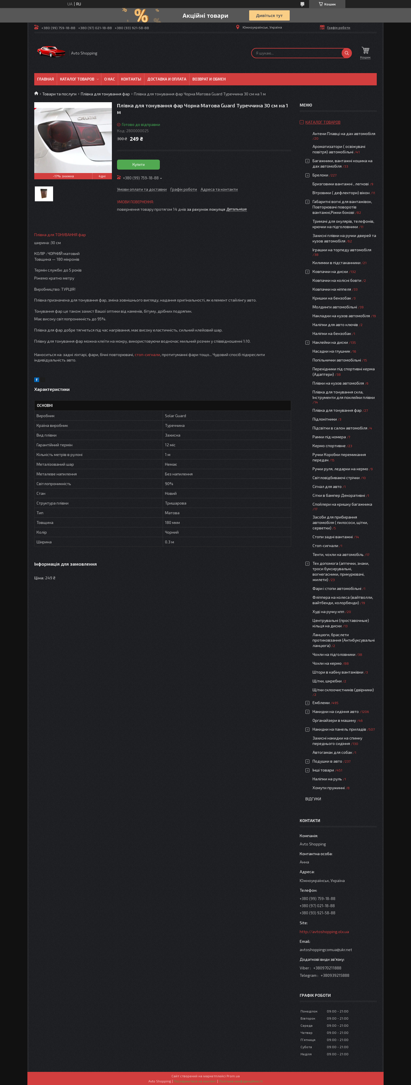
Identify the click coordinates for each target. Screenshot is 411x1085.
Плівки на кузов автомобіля (338, 383)
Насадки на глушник (331, 351)
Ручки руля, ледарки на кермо (340, 468)
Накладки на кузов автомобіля (341, 315)
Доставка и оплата (166, 79)
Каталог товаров (77, 79)
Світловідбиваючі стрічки (336, 477)
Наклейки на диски (330, 342)
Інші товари (323, 769)
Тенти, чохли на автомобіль (338, 554)
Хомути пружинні (329, 787)
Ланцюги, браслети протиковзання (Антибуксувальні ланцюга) (344, 640)
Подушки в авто (327, 761)
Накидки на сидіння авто (336, 711)
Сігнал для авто (327, 486)
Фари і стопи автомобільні (337, 588)
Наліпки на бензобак (332, 333)
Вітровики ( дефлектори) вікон (341, 192)
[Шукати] (347, 53)
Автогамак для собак (332, 752)
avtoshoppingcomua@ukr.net (326, 949)
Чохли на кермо (327, 663)
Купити (138, 164)
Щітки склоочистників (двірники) (343, 689)
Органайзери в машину (334, 720)
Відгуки (313, 798)
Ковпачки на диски (330, 271)
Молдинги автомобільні (335, 306)
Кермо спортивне (329, 445)
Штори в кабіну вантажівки (338, 672)
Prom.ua (233, 1076)
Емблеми (321, 702)
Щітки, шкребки (327, 680)
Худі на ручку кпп (328, 611)
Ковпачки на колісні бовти (337, 280)
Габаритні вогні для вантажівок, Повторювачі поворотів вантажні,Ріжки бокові (342, 207)
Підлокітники (325, 419)
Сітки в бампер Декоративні (339, 495)
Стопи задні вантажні (333, 536)
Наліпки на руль (327, 778)
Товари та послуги (59, 93)
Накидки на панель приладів (339, 729)
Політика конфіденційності (241, 1081)
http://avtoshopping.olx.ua (324, 931)
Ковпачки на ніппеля (332, 289)
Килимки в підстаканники (336, 262)
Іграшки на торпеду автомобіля (342, 249)
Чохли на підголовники (334, 654)
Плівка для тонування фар (105, 93)
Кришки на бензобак (332, 298)
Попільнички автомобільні (337, 359)
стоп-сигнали (147, 354)
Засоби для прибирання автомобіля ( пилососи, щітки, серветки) (340, 522)
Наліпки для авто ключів (335, 324)
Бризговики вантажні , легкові (341, 183)
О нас (109, 79)
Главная (45, 79)
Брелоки (320, 174)
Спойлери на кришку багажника (342, 504)
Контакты (131, 79)
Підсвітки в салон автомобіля (340, 427)
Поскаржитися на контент (195, 1081)
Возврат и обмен (209, 79)
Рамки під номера (329, 436)
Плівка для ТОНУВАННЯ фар (60, 234)
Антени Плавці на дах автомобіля (344, 133)
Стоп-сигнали (325, 545)
